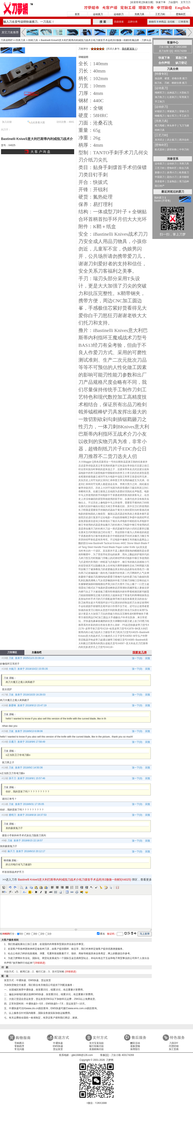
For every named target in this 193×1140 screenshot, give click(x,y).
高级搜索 (119, 21)
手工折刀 (184, 115)
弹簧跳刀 (172, 111)
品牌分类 (133, 21)
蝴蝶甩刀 (160, 115)
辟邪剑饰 (172, 149)
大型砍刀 (184, 92)
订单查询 (183, 21)
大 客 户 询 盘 (40, 151)
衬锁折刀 (160, 111)
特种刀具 (33, 40)
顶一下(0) (137, 658)
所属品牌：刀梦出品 (140, 40)
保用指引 (135, 1049)
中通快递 (58, 1043)
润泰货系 (172, 158)
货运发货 (58, 1049)
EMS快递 (58, 1046)
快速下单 (161, 2)
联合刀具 (184, 168)
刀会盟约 (173, 2)
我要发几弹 (139, 652)
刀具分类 (172, 69)
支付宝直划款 (96, 1043)
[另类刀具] (161, 121)
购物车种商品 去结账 (162, 21)
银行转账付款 (96, 1046)
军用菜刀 (184, 97)
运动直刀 (98, 14)
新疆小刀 (160, 172)
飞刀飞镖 (184, 125)
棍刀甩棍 (160, 125)
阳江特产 (160, 185)
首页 (77, 14)
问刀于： (6, 129)
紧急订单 (181, 57)
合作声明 (164, 62)
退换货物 (135, 1046)
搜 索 (103, 21)
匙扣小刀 (172, 177)
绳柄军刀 (160, 92)
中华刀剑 (184, 149)
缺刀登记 (181, 62)
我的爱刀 (160, 197)
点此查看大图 (36, 122)
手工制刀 (160, 101)
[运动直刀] (161, 88)
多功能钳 (184, 177)
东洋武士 (160, 139)
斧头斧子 (172, 125)
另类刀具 (139, 14)
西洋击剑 (184, 139)
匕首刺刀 (172, 97)
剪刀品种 (184, 181)
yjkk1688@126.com (82, 1055)
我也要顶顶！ (129, 48)
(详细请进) (39, 962)
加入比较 (7, 121)
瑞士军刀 (172, 115)
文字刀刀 (185, 2)
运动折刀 (119, 14)
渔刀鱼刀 (160, 97)
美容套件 (160, 181)
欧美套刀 (184, 172)
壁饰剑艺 (181, 14)
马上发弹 (145, 933)
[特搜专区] (161, 73)
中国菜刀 (160, 177)
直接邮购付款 (96, 1049)
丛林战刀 (172, 92)
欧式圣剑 (160, 149)
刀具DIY (173, 1043)
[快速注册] (147, 2)
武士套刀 (172, 139)
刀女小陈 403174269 (122, 1055)
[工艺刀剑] (161, 135)
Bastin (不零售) (162, 200)
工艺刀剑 (160, 14)
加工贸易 (174, 1049)
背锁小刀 (184, 111)
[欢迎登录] (135, 2)
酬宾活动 (135, 1043)
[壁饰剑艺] (161, 144)
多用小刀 (172, 172)
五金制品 (172, 181)
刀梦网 (19, 8)
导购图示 (19, 1043)
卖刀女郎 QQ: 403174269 (173, 51)
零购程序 (19, 1046)
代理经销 (174, 1046)
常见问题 (19, 1049)
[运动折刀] (161, 106)
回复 (146, 658)
